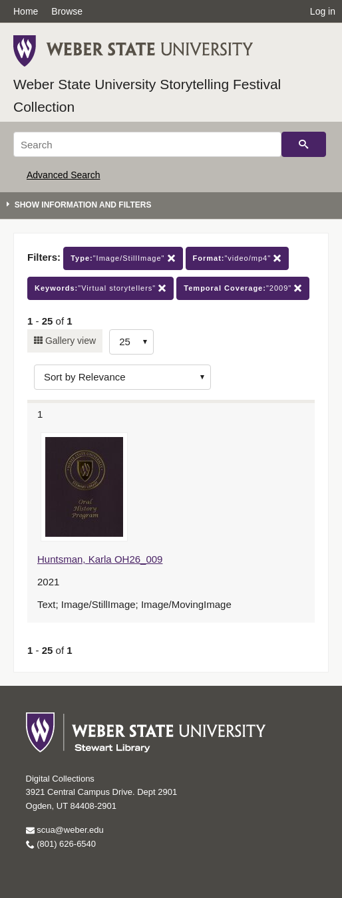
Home (25, 11)
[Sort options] (122, 377)
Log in (322, 11)
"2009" (243, 288)
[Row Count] (131, 342)
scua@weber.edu (65, 830)
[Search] (147, 144)
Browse (67, 11)
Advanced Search (63, 175)
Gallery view (69, 340)
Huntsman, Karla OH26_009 (99, 559)
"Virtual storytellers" (100, 288)
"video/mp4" (237, 258)
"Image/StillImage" (123, 258)
